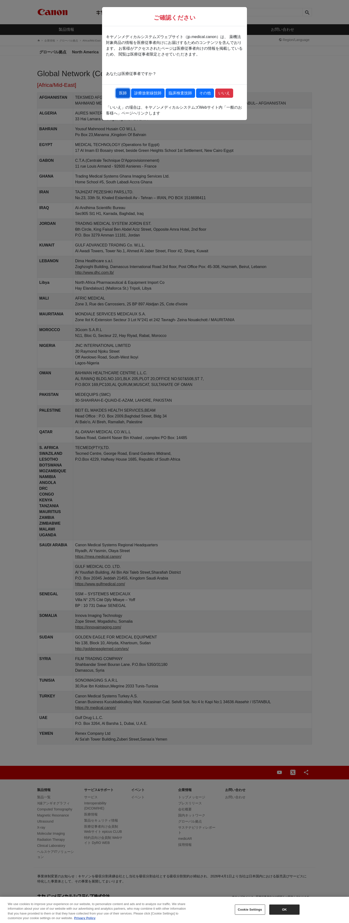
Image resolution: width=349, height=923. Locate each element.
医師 (123, 93)
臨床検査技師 (180, 93)
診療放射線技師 (147, 93)
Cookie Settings (250, 909)
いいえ (224, 93)
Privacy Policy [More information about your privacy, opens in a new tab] (84, 918)
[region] (174, 910)
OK (284, 909)
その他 (205, 93)
